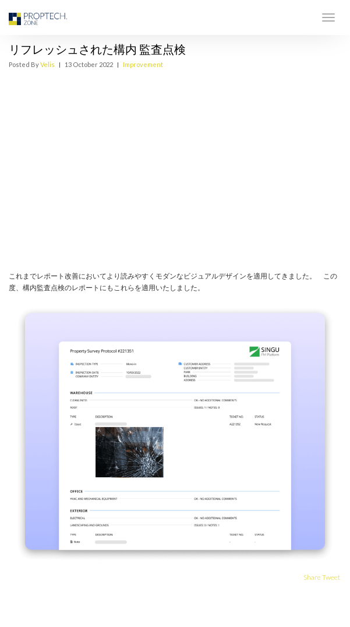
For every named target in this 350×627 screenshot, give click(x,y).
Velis (47, 64)
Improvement (143, 64)
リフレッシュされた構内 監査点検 (97, 49)
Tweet (331, 577)
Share (312, 577)
